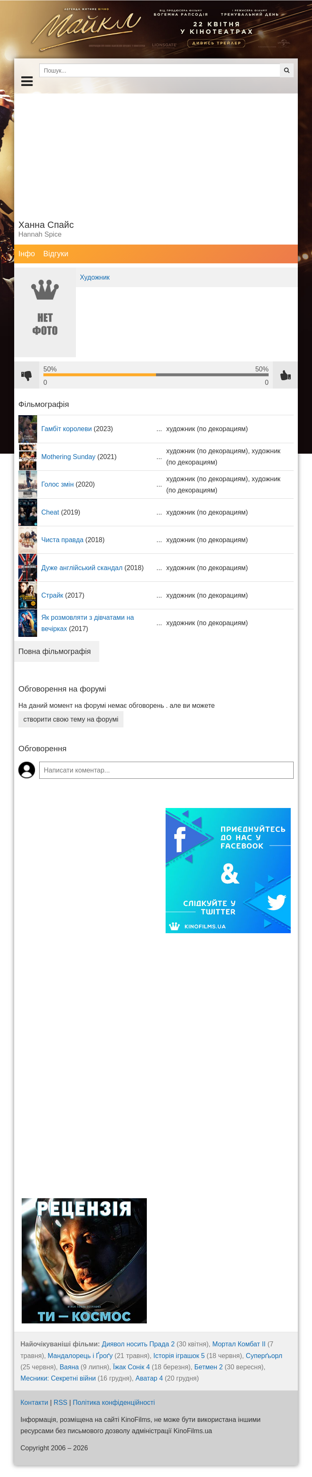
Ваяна (69, 1367)
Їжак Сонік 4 (131, 1367)
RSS (61, 1402)
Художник (95, 277)
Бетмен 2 (208, 1367)
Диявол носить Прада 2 (138, 1344)
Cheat (50, 512)
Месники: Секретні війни (58, 1378)
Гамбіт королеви (66, 428)
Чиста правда (62, 539)
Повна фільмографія (54, 651)
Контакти (34, 1402)
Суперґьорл (264, 1355)
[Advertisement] (156, 151)
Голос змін (57, 484)
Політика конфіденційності (114, 1402)
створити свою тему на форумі (70, 719)
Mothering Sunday (68, 456)
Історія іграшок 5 (179, 1355)
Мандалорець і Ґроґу (80, 1355)
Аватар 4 (149, 1378)
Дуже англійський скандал (82, 567)
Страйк (52, 595)
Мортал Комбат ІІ (239, 1344)
